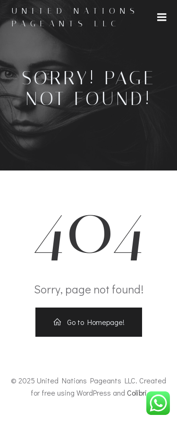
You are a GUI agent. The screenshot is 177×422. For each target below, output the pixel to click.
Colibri (137, 393)
